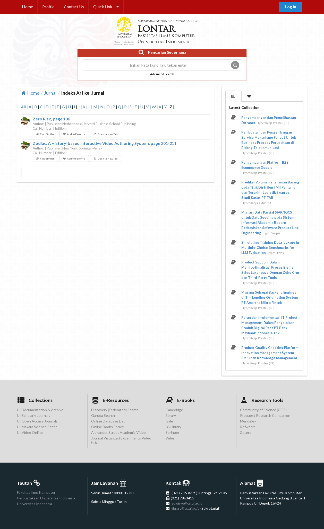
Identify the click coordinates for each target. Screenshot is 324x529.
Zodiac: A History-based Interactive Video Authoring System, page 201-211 (104, 143)
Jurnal (50, 93)
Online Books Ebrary (107, 427)
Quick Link (106, 6)
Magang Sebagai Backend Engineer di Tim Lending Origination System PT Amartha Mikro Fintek (269, 297)
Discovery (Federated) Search (115, 410)
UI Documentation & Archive (40, 410)
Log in (290, 6)
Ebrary (171, 415)
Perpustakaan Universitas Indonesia (46, 498)
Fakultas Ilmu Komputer (36, 492)
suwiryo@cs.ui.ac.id (187, 503)
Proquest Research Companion (265, 415)
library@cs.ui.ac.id (186, 508)
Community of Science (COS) (263, 410)
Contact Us (74, 6)
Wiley (170, 438)
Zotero (245, 432)
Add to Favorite (74, 134)
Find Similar (45, 134)
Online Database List (108, 421)
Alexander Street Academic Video (118, 432)
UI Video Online (30, 432)
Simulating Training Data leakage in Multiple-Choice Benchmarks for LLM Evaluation (270, 247)
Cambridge (174, 410)
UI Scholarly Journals (33, 415)
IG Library (173, 427)
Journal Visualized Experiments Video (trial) (121, 440)
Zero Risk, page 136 (51, 119)
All (23, 106)
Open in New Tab (105, 134)
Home (27, 6)
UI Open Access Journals (37, 421)
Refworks (247, 427)
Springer (172, 432)
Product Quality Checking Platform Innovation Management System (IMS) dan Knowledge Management (269, 353)
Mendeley (248, 421)
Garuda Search (103, 415)
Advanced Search (162, 74)
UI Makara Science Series (37, 427)
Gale (169, 421)
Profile (48, 6)
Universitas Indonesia (34, 503)
